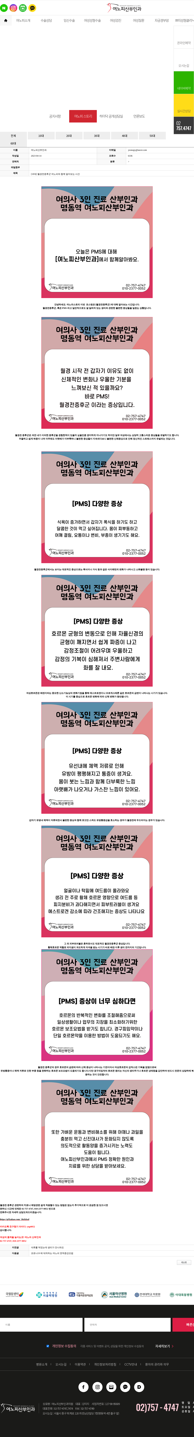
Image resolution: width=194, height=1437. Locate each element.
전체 (13, 136)
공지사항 (54, 116)
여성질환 (138, 20)
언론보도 (139, 116)
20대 (69, 136)
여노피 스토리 (83, 116)
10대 (41, 136)
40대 (124, 136)
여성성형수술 (92, 20)
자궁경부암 (162, 20)
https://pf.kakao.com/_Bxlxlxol (14, 1219)
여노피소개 (23, 20)
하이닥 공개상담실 (111, 116)
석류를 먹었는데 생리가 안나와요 (47, 1247)
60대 (13, 143)
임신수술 (69, 20)
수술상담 (46, 20)
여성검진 (115, 20)
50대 (152, 136)
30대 (97, 136)
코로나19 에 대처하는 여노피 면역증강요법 (52, 1253)
